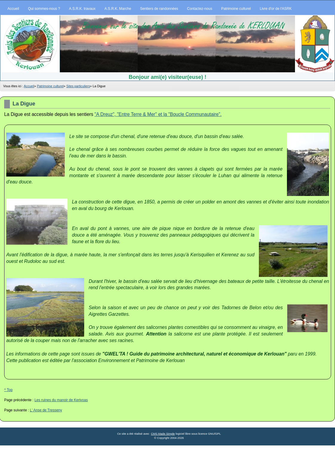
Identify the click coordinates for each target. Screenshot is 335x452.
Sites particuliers (78, 86)
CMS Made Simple (163, 433)
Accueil (29, 86)
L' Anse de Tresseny (46, 410)
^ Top (8, 390)
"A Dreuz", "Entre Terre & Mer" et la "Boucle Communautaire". (158, 114)
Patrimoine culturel (50, 86)
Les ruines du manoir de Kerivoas (61, 400)
